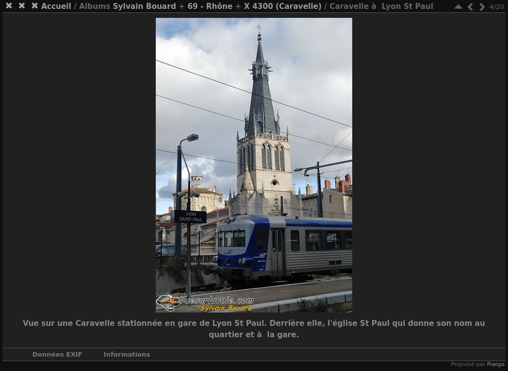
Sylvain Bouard (144, 6)
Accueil (56, 6)
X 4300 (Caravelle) (283, 6)
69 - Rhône (210, 6)
